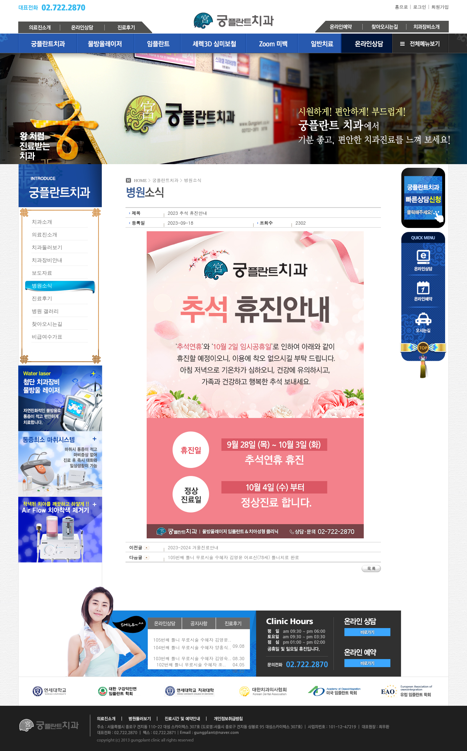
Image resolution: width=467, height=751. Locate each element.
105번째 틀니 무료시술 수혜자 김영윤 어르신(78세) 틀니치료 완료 (233, 557)
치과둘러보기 (47, 247)
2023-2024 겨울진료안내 (193, 547)
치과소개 (42, 221)
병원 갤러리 (45, 310)
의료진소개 (44, 234)
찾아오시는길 (47, 323)
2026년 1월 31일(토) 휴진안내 (183, 655)
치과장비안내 (47, 259)
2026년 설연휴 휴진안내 (177, 647)
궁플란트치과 (233, 21)
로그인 (419, 7)
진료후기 (42, 298)
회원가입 (440, 7)
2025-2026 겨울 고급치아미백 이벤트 (191, 662)
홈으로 (401, 7)
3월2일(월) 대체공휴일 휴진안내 (185, 639)
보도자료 (42, 272)
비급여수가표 (47, 336)
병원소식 (42, 285)
